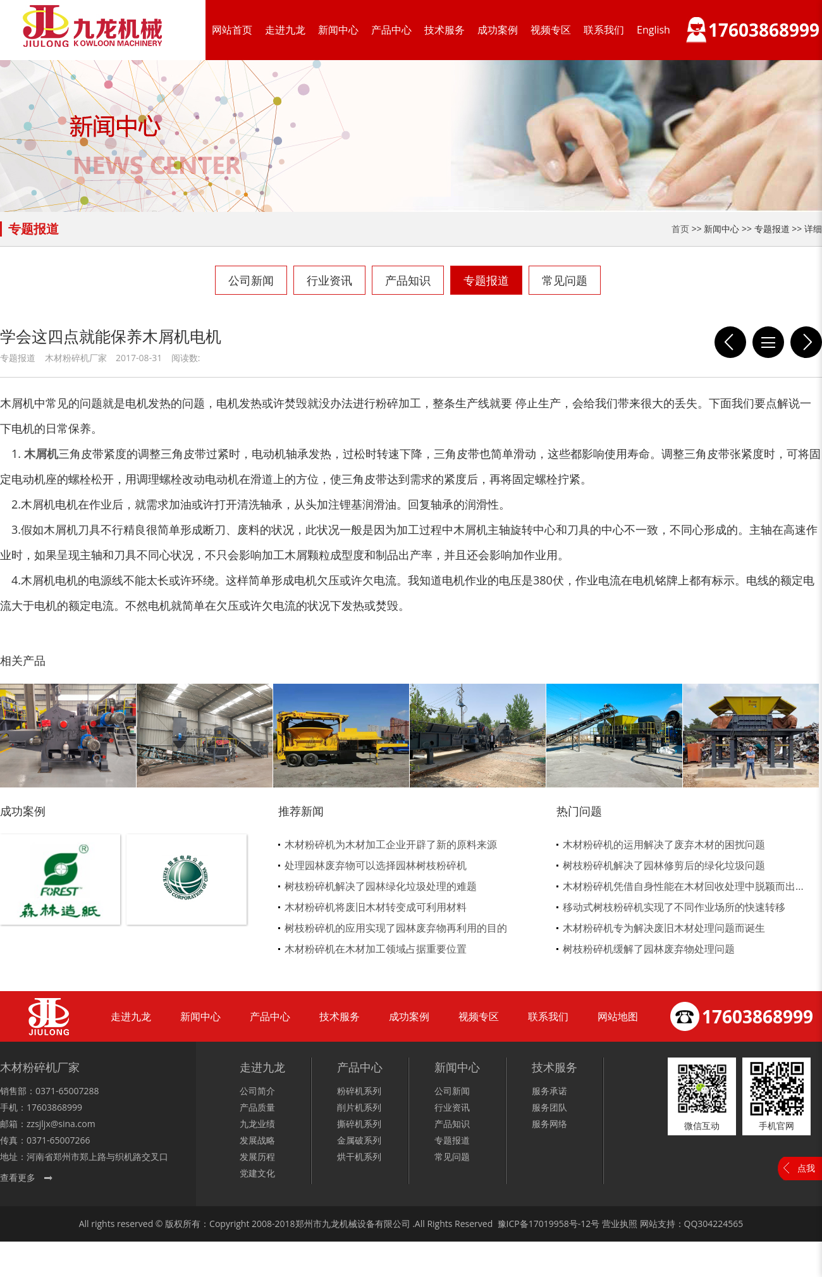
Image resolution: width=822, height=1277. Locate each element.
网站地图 (618, 1016)
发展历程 (257, 1157)
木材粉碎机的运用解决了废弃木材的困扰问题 (664, 844)
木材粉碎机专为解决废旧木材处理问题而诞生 (664, 928)
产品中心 (391, 30)
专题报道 (486, 280)
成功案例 (497, 30)
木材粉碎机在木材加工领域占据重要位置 (376, 949)
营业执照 (619, 1224)
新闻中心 (338, 30)
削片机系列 (359, 1107)
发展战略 (257, 1140)
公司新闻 (251, 280)
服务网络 (549, 1124)
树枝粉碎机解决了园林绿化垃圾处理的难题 (381, 886)
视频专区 (551, 30)
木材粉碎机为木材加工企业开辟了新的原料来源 (391, 844)
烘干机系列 (359, 1157)
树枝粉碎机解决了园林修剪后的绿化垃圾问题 (664, 865)
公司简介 (257, 1091)
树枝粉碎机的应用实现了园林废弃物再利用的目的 (396, 928)
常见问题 (564, 280)
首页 (680, 229)
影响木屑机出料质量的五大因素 (806, 342)
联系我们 (604, 30)
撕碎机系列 (359, 1124)
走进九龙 (285, 30)
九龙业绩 (257, 1124)
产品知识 (408, 280)
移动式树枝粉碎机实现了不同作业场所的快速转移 (674, 907)
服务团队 (549, 1107)
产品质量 (257, 1107)
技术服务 (444, 30)
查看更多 (17, 1177)
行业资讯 (329, 280)
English (653, 30)
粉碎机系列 (359, 1091)
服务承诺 (549, 1091)
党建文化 (257, 1173)
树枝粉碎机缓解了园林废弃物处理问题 (649, 949)
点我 (806, 1168)
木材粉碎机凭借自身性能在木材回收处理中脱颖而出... (683, 886)
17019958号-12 (560, 1224)
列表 (768, 342)
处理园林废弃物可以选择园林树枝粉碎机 (376, 865)
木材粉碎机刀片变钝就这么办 (730, 342)
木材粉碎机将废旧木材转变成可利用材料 (376, 907)
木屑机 (41, 453)
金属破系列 (359, 1140)
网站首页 (232, 30)
